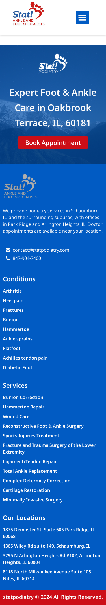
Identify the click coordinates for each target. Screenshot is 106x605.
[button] (82, 17)
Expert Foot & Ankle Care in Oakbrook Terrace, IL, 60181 (53, 107)
